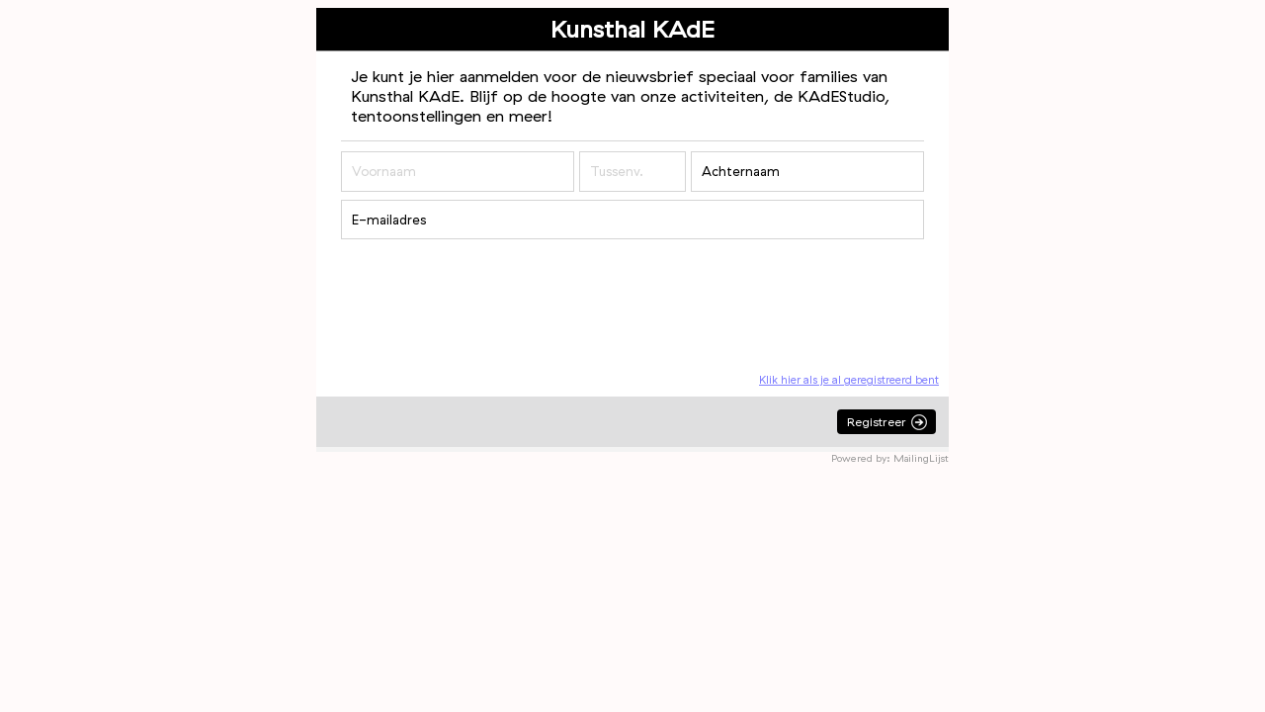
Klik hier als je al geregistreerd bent (849, 380)
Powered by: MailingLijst (890, 458)
